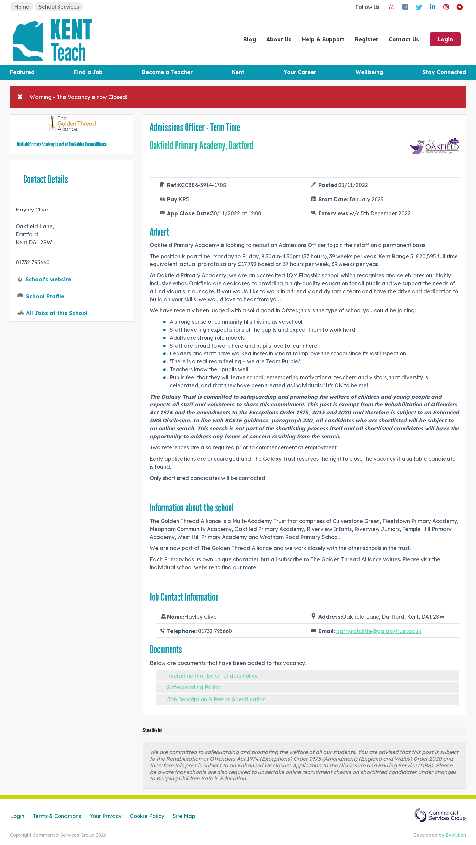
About (279, 39)
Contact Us (404, 39)
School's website (48, 279)
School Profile (45, 296)
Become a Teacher (167, 72)
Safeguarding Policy (193, 687)
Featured (22, 72)
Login (445, 39)
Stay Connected (444, 72)
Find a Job (88, 72)
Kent (238, 72)
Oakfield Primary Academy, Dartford (201, 145)
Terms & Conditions (57, 816)
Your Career (300, 72)
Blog (249, 39)
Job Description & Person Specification (216, 699)
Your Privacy (105, 816)
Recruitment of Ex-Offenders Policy (212, 675)
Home (21, 6)
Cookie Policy (147, 816)
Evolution (456, 835)
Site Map (184, 816)
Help (323, 39)
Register (366, 39)
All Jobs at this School (57, 313)
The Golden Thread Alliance (87, 144)
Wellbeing (369, 72)
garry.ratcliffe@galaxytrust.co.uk (378, 631)
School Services (59, 6)
